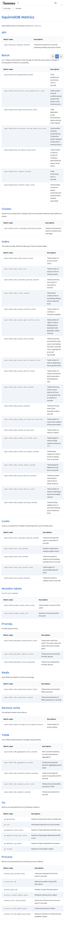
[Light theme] (53, 56)
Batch (4, 60)
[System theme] (57, 56)
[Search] (55, 3)
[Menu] (61, 3)
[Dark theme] (61, 56)
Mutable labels (7, 593)
